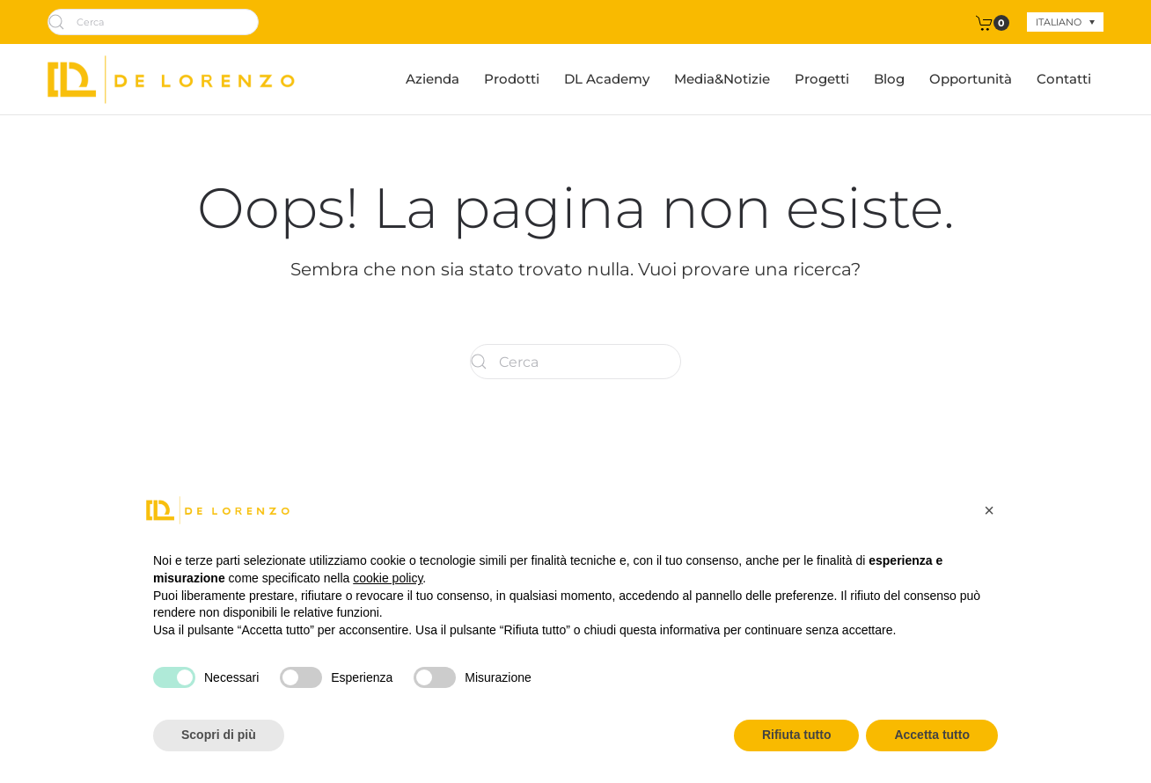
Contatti (1064, 78)
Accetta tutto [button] (932, 735)
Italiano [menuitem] (1058, 22)
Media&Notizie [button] (722, 78)
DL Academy (606, 78)
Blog (889, 78)
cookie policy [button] (387, 578)
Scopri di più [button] (218, 735)
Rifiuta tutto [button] (797, 735)
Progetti (822, 78)
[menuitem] (1065, 22)
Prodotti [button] (511, 78)
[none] (1065, 22)
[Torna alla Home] (171, 79)
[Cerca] (153, 22)
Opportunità (970, 78)
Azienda (432, 78)
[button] (989, 510)
